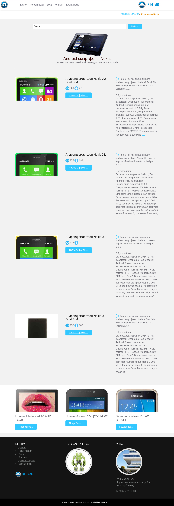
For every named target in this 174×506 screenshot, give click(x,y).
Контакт (59, 4)
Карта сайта (72, 4)
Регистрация (37, 4)
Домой (23, 4)
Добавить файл (26, 460)
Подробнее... (26, 426)
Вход (49, 4)
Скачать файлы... (78, 95)
